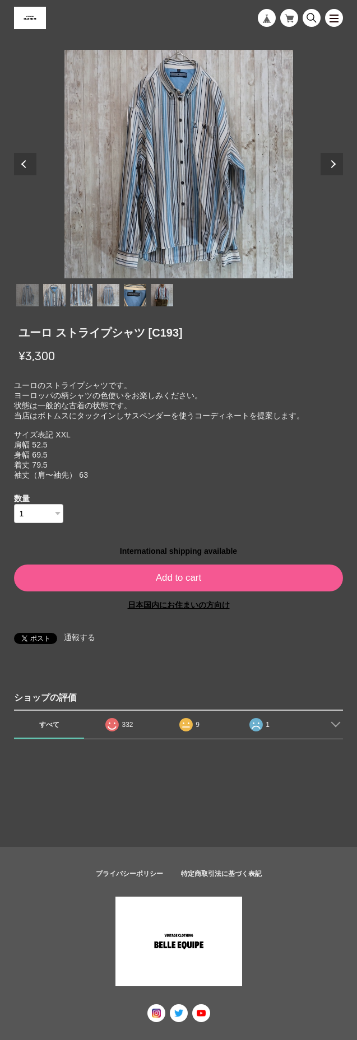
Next (332, 164)
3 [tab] (81, 295)
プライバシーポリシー (129, 874)
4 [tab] (108, 295)
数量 (22, 498)
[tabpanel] (178, 164)
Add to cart (178, 577)
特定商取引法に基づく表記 (221, 874)
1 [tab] (27, 295)
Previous (25, 164)
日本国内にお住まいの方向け (179, 604)
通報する (79, 637)
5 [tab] (135, 295)
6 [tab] (162, 295)
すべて (49, 725)
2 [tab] (54, 295)
